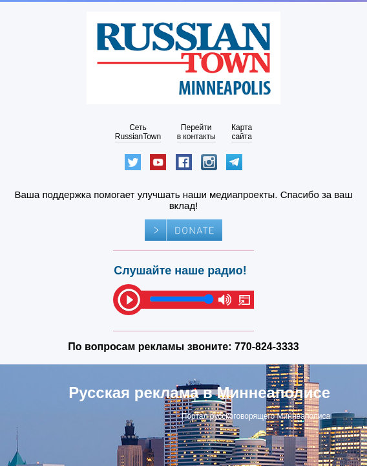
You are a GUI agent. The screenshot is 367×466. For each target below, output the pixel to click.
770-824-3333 (267, 346)
